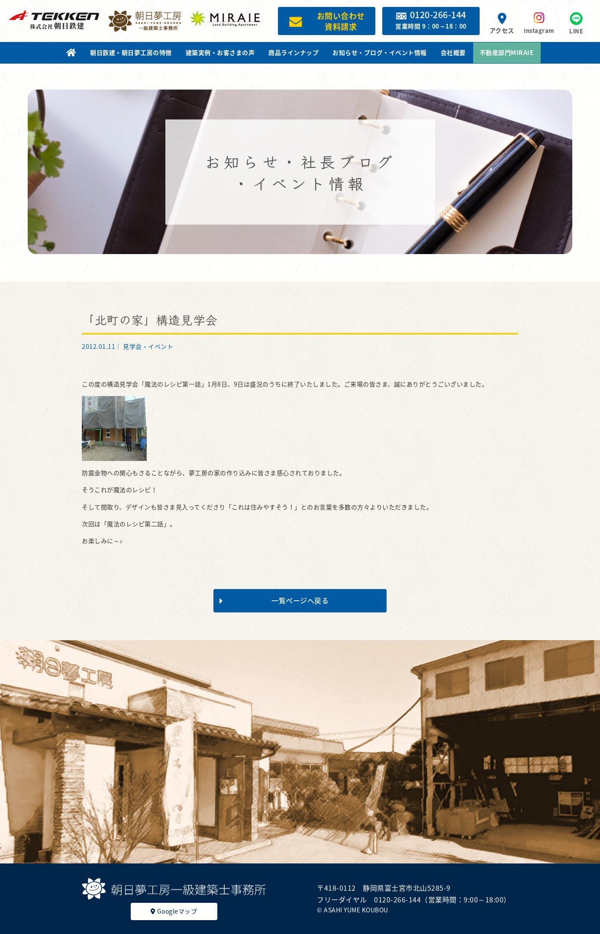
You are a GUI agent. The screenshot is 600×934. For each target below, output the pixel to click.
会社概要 (453, 52)
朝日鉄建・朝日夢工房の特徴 (131, 52)
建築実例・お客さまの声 (220, 52)
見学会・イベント (148, 346)
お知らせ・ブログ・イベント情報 (379, 52)
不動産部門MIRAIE (507, 52)
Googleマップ (174, 911)
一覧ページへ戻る (274, 600)
